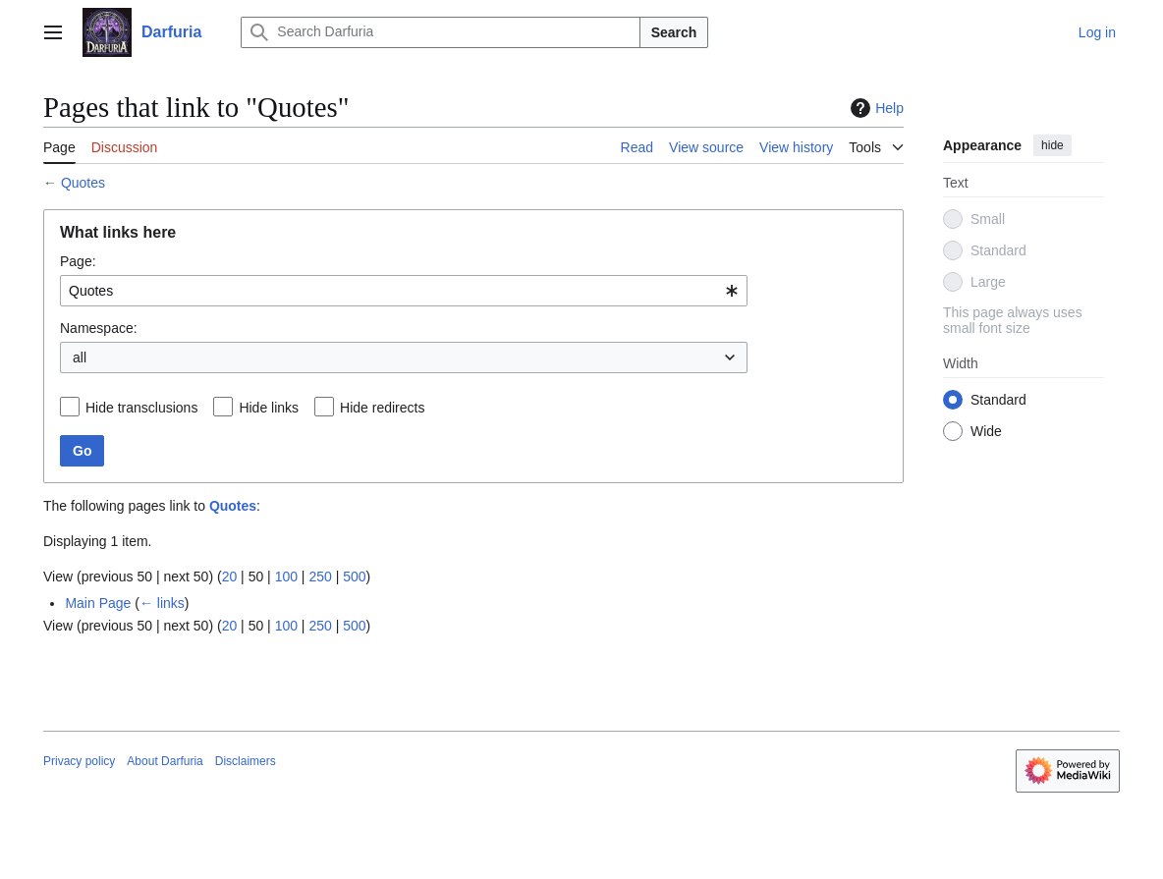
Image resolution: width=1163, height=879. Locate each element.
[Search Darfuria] (440, 32)
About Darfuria (164, 761)
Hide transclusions (141, 407)
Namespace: (99, 328)
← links (162, 603)
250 (319, 576)
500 (354, 576)
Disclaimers (245, 761)
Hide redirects (382, 407)
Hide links (269, 407)
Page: (78, 261)
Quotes (83, 183)
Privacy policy (79, 761)
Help (875, 108)
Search (674, 32)
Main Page (98, 603)
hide (1052, 145)
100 (286, 576)
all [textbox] (79, 357)
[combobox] (404, 290)
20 (230, 576)
